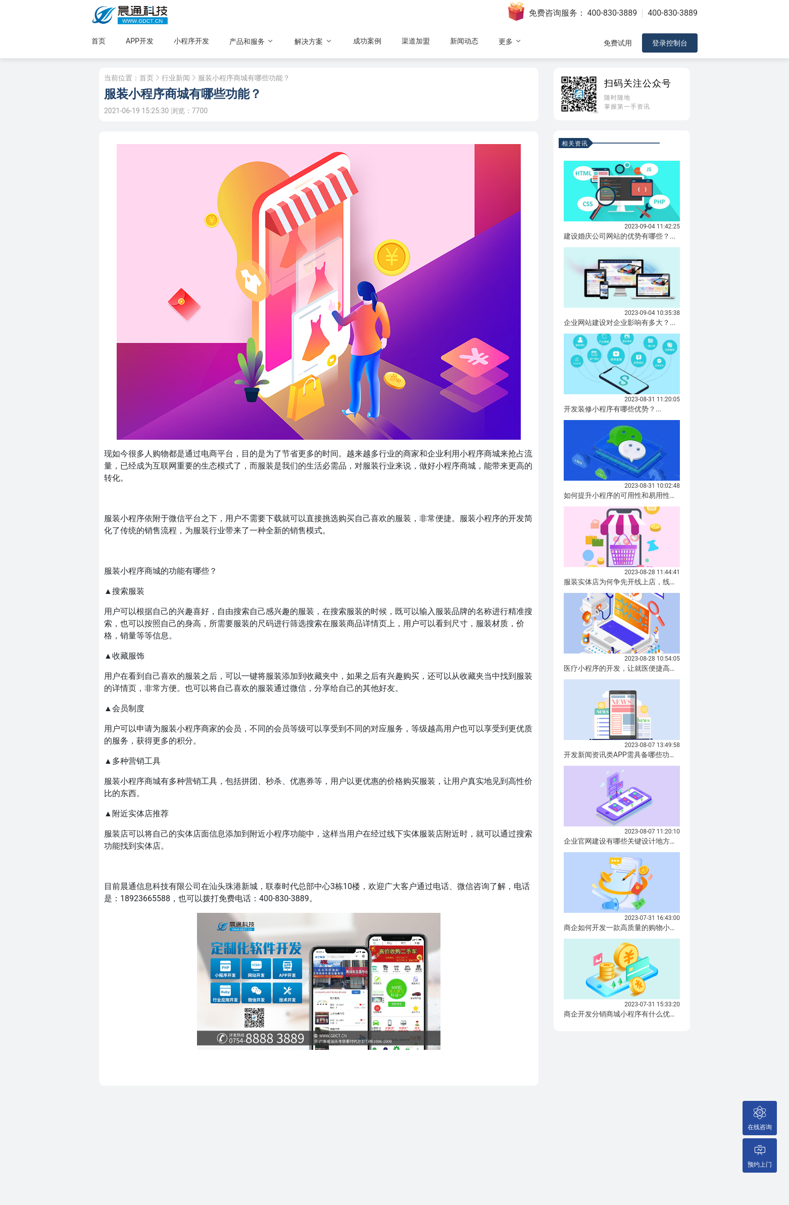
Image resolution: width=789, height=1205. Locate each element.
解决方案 (313, 41)
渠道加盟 (416, 41)
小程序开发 (191, 41)
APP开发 (140, 41)
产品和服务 (251, 41)
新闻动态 (464, 41)
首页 (98, 41)
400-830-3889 (612, 13)
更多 (510, 41)
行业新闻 (176, 78)
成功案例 (367, 41)
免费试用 (618, 43)
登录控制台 (669, 43)
